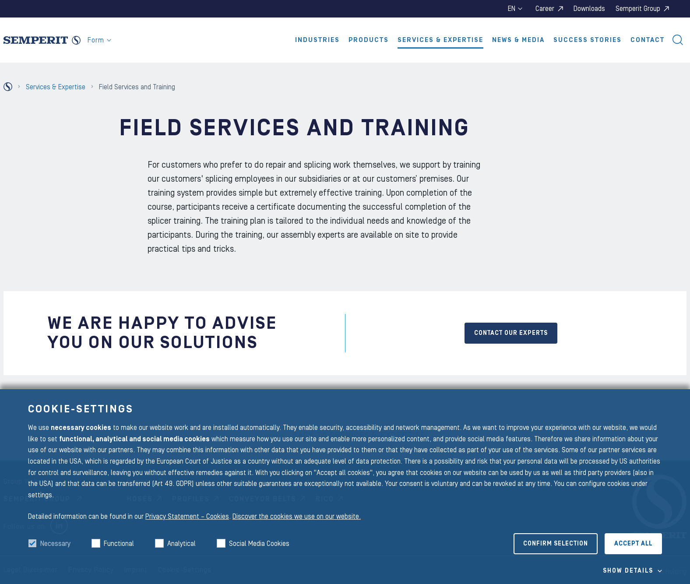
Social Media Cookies (259, 544)
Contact (647, 40)
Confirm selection (555, 543)
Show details (628, 570)
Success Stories (587, 40)
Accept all (633, 543)
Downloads (589, 9)
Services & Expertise (440, 40)
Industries (317, 40)
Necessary (55, 544)
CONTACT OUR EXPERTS (511, 333)
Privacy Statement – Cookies (187, 517)
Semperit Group (638, 8)
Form (99, 40)
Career (544, 8)
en (515, 9)
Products (369, 40)
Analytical (181, 544)
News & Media (518, 40)
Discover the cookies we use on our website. (296, 517)
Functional (119, 544)
